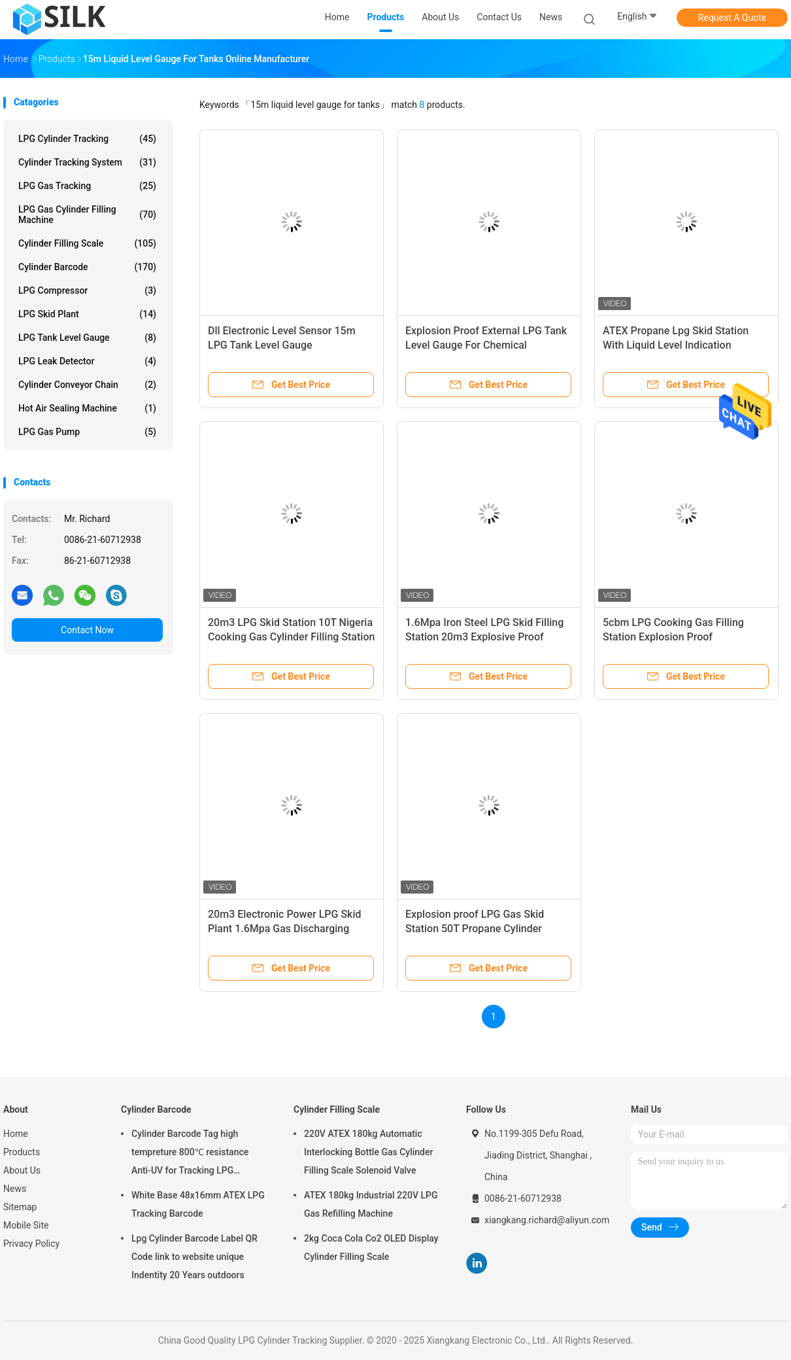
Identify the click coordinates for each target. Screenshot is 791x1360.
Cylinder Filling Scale (87, 243)
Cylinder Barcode (87, 266)
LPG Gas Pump (87, 431)
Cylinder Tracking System (87, 162)
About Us (22, 1170)
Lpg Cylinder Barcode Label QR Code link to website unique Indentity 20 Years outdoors (194, 1256)
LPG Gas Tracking (87, 185)
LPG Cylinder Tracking (87, 138)
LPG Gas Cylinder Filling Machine (87, 214)
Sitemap (20, 1207)
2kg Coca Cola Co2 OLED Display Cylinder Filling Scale (371, 1247)
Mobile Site (26, 1225)
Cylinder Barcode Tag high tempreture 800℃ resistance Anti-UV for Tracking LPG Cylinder (189, 1153)
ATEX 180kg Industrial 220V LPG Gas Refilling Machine (370, 1204)
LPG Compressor (87, 290)
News (14, 1188)
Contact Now (87, 630)
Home (15, 1133)
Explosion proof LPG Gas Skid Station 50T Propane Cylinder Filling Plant (474, 928)
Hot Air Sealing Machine (87, 408)
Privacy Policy (31, 1243)
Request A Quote (732, 17)
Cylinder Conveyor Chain (87, 384)
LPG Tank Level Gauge (87, 337)
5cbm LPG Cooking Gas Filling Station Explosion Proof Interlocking (673, 636)
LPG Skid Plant (87, 314)
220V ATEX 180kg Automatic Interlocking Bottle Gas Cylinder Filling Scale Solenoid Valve (368, 1152)
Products (21, 1152)
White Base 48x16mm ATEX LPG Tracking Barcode (198, 1204)
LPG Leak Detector (87, 361)
